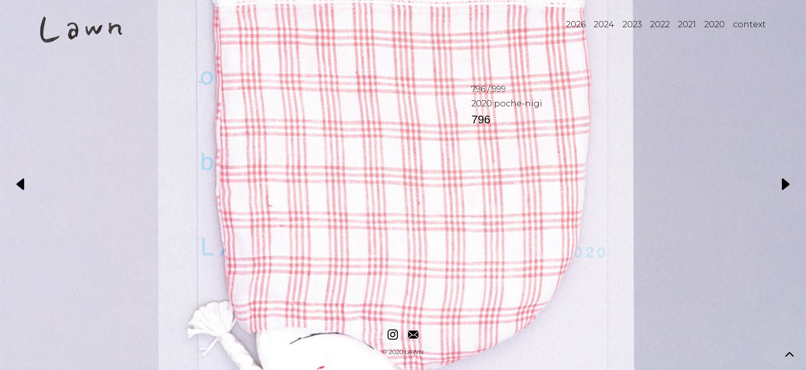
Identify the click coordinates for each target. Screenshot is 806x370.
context (749, 24)
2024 (604, 24)
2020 (714, 24)
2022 (660, 24)
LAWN (414, 352)
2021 (687, 24)
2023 (632, 24)
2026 (575, 24)
